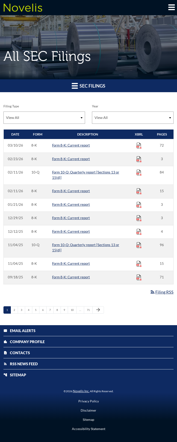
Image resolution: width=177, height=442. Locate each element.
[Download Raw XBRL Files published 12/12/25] (139, 231)
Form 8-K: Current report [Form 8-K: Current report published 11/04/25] (71, 263)
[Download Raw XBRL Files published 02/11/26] (139, 172)
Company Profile (24, 341)
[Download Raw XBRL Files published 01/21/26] (139, 204)
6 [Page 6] (44, 309)
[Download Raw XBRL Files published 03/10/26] (139, 145)
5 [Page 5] (37, 309)
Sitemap (14, 375)
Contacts (16, 353)
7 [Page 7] (51, 309)
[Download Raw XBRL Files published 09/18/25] (139, 277)
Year (95, 106)
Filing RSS (162, 292)
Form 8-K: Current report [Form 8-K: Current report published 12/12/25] (71, 231)
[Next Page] (98, 310)
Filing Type (11, 106)
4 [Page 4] (30, 309)
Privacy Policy (88, 401)
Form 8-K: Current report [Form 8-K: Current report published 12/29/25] (71, 218)
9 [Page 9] (65, 309)
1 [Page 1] (8, 309)
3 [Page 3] (23, 309)
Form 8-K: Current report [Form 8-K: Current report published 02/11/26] (71, 191)
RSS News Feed (20, 364)
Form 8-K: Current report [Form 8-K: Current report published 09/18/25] (71, 277)
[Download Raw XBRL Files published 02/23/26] (139, 159)
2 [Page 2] (15, 309)
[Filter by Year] (133, 118)
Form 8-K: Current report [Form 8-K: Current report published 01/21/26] (71, 204)
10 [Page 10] (73, 309)
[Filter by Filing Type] (44, 118)
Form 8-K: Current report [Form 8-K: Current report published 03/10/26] (71, 145)
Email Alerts (19, 330)
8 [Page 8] (58, 309)
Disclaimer (88, 410)
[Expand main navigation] (171, 7)
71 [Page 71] (89, 309)
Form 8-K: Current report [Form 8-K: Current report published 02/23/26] (71, 159)
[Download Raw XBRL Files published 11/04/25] (139, 245)
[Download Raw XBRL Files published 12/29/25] (139, 218)
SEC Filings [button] (88, 86)
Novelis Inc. (81, 391)
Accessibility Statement (88, 428)
